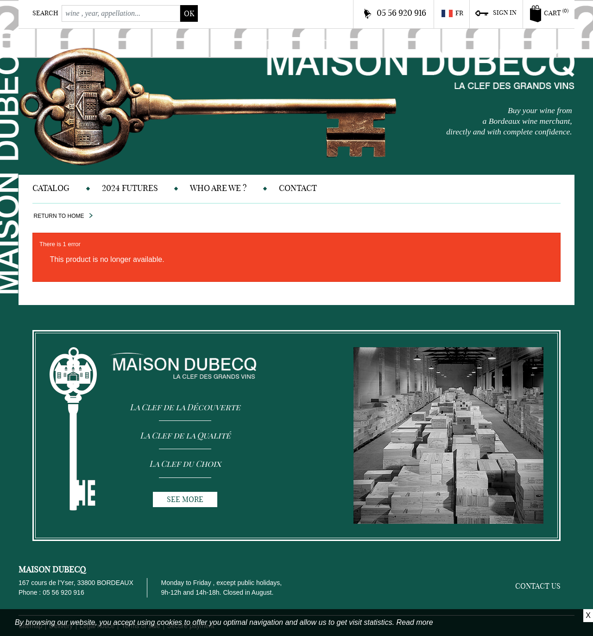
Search (45, 13)
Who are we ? (218, 188)
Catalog (50, 188)
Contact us (538, 586)
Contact (298, 188)
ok (189, 13)
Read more (415, 622)
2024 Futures (130, 188)
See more (185, 499)
